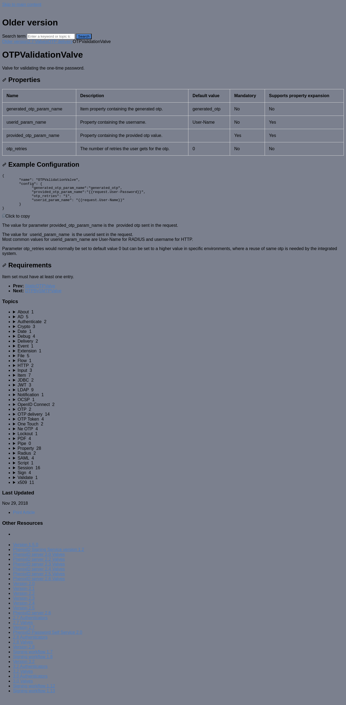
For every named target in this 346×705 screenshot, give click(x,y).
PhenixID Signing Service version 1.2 (48, 557)
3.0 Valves (23, 688)
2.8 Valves (23, 649)
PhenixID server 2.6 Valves (39, 586)
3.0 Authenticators (30, 683)
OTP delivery (60, 41)
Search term (14, 36)
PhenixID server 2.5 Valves (39, 581)
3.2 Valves (23, 678)
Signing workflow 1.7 (33, 659)
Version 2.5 (24, 615)
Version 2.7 (24, 634)
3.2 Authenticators (30, 673)
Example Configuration (40, 164)
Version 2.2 (24, 600)
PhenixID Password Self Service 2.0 (47, 639)
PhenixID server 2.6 (32, 620)
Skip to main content (21, 4)
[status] (173, 68)
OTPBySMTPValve (43, 298)
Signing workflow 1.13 (34, 698)
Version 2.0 (24, 591)
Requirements (27, 272)
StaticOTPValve (40, 293)
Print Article (24, 519)
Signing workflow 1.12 (34, 693)
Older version (15, 41)
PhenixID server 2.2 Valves (39, 566)
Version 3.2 (24, 669)
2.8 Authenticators (30, 644)
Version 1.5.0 (25, 552)
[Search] (51, 36)
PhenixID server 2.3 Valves (39, 571)
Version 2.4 (24, 610)
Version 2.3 (24, 605)
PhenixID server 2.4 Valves (39, 576)
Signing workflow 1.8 (33, 664)
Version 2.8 (24, 654)
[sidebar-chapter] (178, 319)
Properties (21, 79)
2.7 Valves (38, 41)
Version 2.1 (24, 595)
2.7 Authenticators (30, 625)
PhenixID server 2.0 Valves (39, 561)
